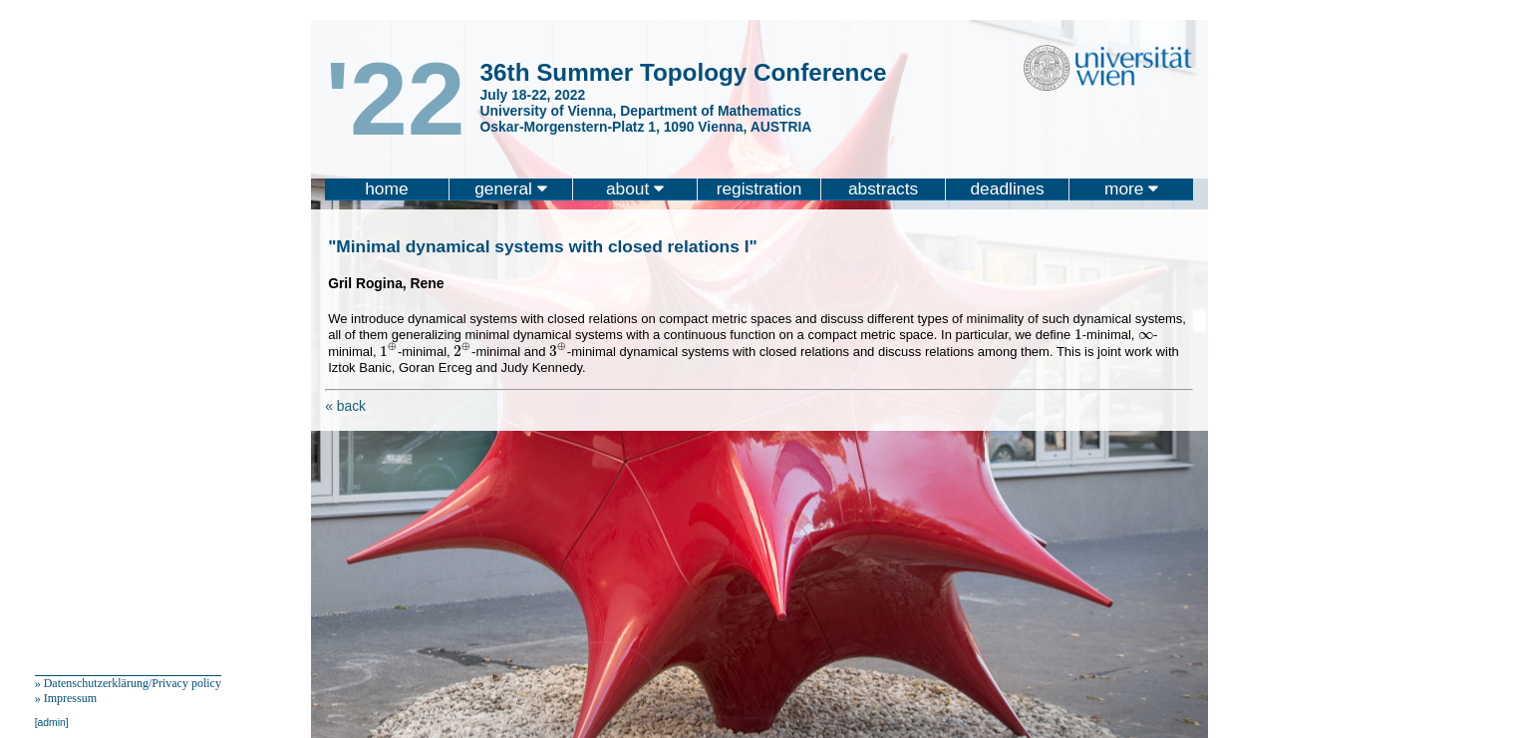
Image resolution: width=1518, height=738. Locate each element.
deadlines (1007, 188)
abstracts (883, 188)
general (510, 188)
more (1131, 188)
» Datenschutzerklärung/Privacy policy (128, 683)
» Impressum (66, 698)
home (386, 188)
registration (759, 188)
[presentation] (1078, 333)
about (635, 188)
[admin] (52, 722)
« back (345, 406)
